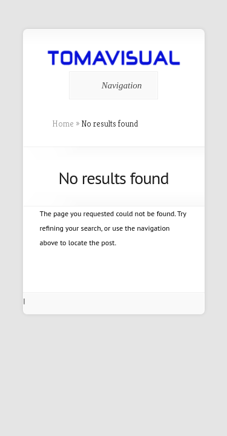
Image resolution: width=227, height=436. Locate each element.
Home (63, 123)
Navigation (111, 85)
